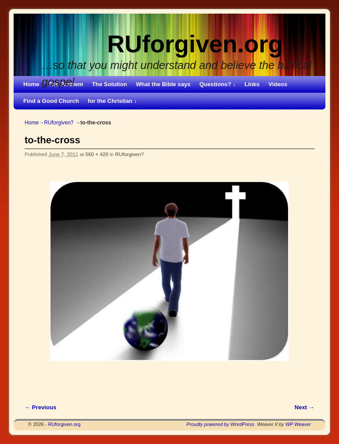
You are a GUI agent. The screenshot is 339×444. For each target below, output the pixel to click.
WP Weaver (298, 424)
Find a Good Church (51, 101)
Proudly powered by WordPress (221, 424)
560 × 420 (96, 154)
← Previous (40, 407)
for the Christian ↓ (112, 101)
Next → (304, 407)
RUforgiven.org (195, 44)
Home (31, 84)
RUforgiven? (58, 123)
